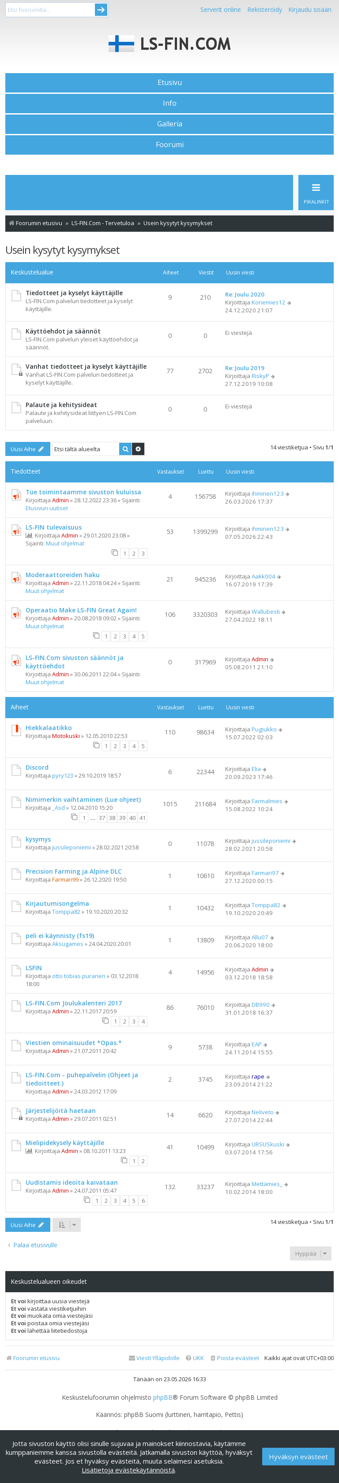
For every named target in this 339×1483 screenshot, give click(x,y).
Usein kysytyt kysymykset (62, 249)
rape (258, 1076)
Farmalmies (267, 801)
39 (122, 818)
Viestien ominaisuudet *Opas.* (74, 1042)
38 (112, 818)
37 (102, 818)
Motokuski (66, 736)
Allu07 (260, 937)
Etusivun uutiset (47, 508)
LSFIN (34, 968)
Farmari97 (265, 873)
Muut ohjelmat (65, 543)
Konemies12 (269, 302)
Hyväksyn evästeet (298, 1456)
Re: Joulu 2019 (244, 368)
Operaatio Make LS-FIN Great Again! (81, 610)
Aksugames (67, 944)
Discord (37, 767)
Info (170, 103)
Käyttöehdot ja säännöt (63, 331)
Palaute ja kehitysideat (61, 404)
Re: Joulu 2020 (244, 294)
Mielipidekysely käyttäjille (65, 1142)
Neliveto (263, 1112)
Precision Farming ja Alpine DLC (74, 871)
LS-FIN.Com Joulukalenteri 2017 (74, 1003)
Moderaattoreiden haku (63, 575)
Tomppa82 (66, 912)
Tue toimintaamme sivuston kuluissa (83, 492)
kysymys (38, 839)
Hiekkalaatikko (49, 727)
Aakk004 (263, 576)
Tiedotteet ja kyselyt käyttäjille (74, 293)
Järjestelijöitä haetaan (61, 1110)
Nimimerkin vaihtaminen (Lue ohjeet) (83, 799)
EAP (257, 1044)
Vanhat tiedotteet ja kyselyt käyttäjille (86, 366)
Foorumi (170, 144)
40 (132, 818)
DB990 (261, 1004)
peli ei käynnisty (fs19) (60, 935)
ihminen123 (268, 493)
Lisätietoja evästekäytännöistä (128, 1469)
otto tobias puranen (78, 976)
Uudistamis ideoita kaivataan (72, 1182)
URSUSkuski (268, 1144)
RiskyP (260, 376)
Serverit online (220, 9)
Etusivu (170, 82)
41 (142, 818)
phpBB (163, 1397)
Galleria (169, 124)
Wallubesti (266, 611)
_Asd (58, 808)
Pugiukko (264, 729)
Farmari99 (65, 879)
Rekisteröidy (264, 9)
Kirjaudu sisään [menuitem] (309, 9)
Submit (101, 10)
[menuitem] (234, 1358)
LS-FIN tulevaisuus (54, 527)
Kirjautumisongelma (57, 903)
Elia (256, 769)
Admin (60, 500)
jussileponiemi (71, 847)
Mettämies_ (267, 1184)
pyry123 (62, 775)
